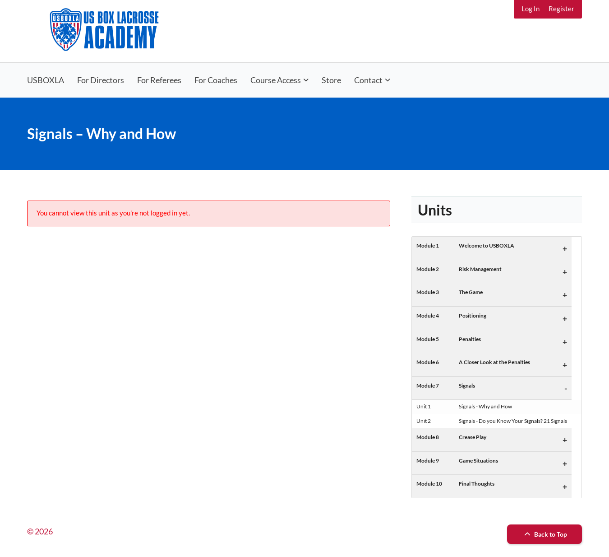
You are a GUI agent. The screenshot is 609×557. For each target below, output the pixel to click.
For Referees (159, 80)
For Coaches (215, 80)
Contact (368, 80)
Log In (530, 9)
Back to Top (544, 534)
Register (561, 9)
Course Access (275, 80)
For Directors (100, 80)
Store (331, 80)
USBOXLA (45, 80)
